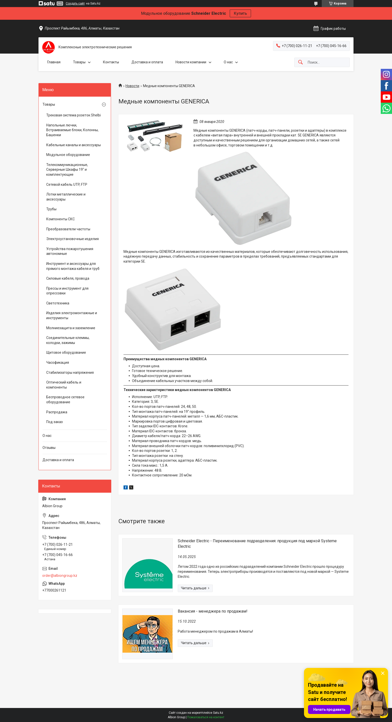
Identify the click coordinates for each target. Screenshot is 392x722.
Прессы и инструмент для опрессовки (67, 290)
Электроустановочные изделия (72, 239)
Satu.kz (218, 712)
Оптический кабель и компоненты (63, 384)
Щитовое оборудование (66, 352)
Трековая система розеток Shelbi (73, 115)
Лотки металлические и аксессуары (66, 196)
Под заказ (54, 422)
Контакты (111, 62)
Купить (240, 13)
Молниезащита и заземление (70, 328)
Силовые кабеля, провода (67, 278)
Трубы (51, 209)
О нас (228, 62)
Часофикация (57, 362)
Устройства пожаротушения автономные (69, 251)
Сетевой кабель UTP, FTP (66, 185)
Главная (53, 62)
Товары (79, 62)
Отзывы (49, 448)
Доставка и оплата (147, 62)
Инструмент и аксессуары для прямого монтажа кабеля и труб (73, 266)
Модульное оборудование (68, 155)
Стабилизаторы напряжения (70, 373)
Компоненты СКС (60, 219)
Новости (132, 86)
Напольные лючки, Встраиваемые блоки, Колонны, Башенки (72, 130)
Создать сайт (75, 3)
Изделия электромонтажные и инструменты (71, 315)
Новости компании (191, 62)
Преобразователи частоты (68, 229)
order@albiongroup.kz (59, 576)
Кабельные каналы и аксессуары (73, 145)
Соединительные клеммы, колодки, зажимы (68, 340)
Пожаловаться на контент (205, 717)
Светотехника (57, 303)
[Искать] (300, 62)
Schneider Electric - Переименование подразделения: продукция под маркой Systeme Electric (257, 543)
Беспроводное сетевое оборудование (65, 399)
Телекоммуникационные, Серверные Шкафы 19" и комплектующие (67, 169)
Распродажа (56, 412)
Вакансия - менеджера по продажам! (213, 611)
